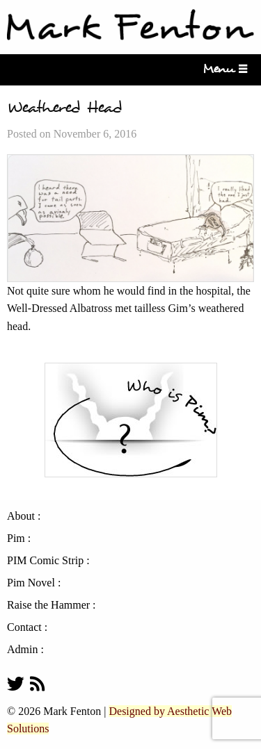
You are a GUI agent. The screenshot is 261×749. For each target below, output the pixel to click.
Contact (24, 627)
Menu (222, 69)
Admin (22, 649)
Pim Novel (31, 582)
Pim (16, 538)
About (21, 516)
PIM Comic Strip (45, 560)
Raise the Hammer (48, 605)
